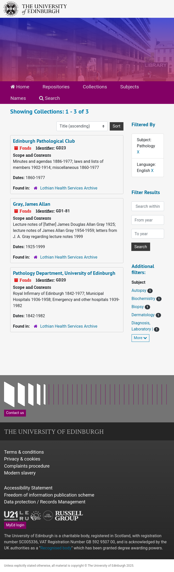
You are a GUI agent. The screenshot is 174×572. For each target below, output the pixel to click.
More (140, 338)
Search (49, 98)
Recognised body (55, 548)
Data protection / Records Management (44, 501)
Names (18, 98)
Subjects (129, 87)
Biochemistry (144, 298)
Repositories (56, 87)
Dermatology (144, 314)
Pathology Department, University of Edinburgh (64, 273)
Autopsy (139, 290)
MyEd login (15, 525)
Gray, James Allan (31, 204)
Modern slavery (20, 472)
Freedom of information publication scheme (49, 495)
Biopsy (138, 306)
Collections (95, 87)
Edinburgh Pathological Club (44, 141)
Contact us (15, 412)
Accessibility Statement (28, 487)
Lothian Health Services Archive (68, 188)
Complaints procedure (27, 466)
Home (19, 87)
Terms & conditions (24, 452)
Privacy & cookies (22, 459)
